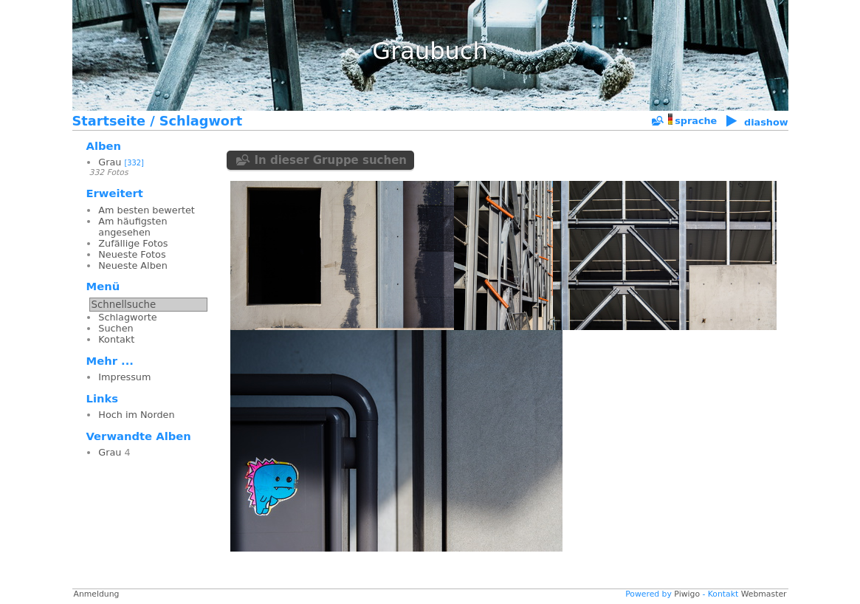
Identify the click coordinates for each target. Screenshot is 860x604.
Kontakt (116, 339)
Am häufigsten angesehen (132, 227)
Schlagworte (127, 317)
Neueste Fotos (131, 254)
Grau (109, 162)
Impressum (124, 376)
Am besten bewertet (146, 210)
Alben (104, 146)
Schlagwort (200, 121)
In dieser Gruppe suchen (331, 160)
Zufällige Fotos (133, 243)
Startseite (109, 121)
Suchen (115, 328)
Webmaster (764, 594)
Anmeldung (97, 594)
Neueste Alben (132, 265)
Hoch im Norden (136, 414)
